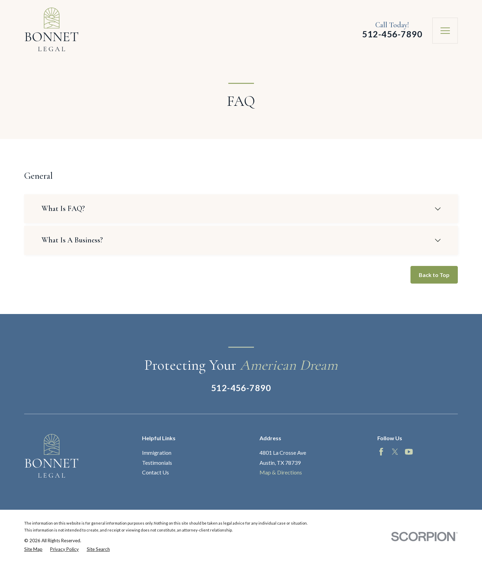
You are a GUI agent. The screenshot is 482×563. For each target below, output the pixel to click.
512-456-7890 (392, 34)
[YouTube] (409, 451)
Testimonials (157, 462)
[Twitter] (395, 451)
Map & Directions (280, 472)
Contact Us (155, 472)
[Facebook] (381, 451)
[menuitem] (33, 549)
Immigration (156, 452)
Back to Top (434, 274)
